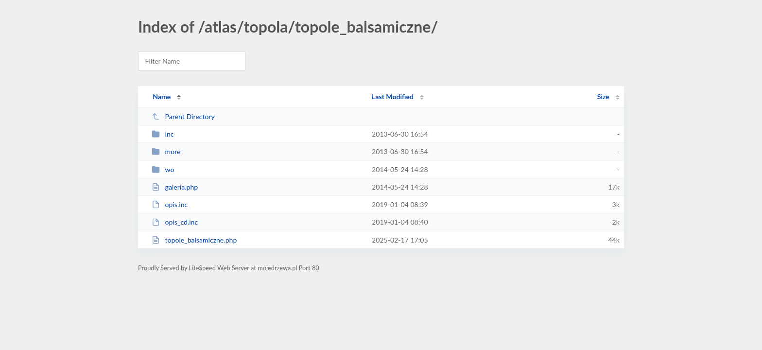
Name (162, 96)
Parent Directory (183, 116)
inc (162, 134)
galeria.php (175, 187)
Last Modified (393, 96)
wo (163, 169)
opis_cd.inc (175, 222)
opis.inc (170, 204)
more (166, 151)
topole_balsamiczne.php (194, 240)
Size (603, 96)
